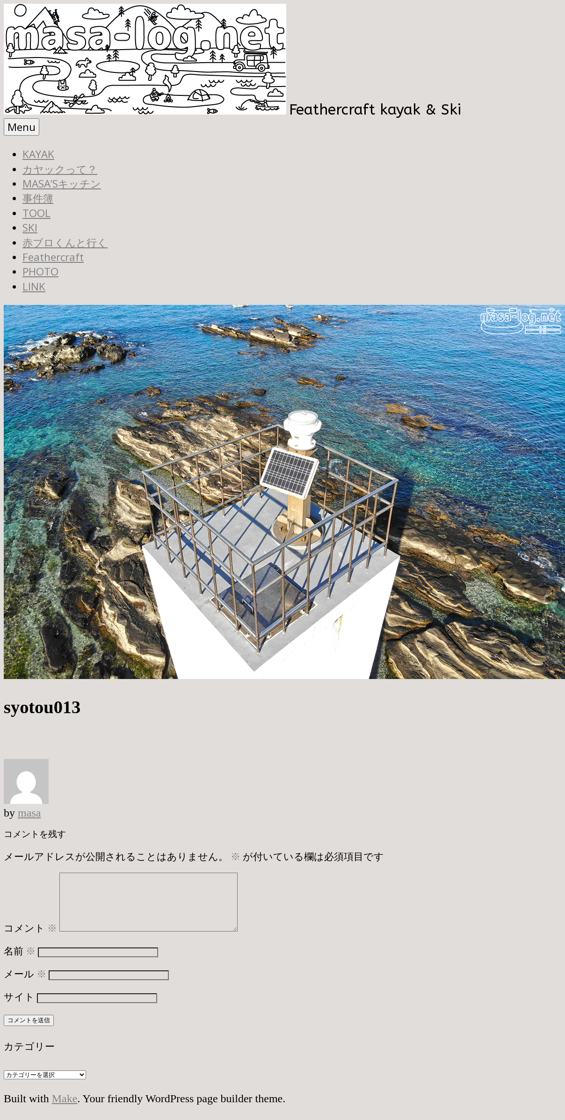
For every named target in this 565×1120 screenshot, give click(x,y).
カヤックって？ (59, 169)
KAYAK (38, 154)
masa (29, 813)
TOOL (36, 213)
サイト (19, 1008)
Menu (21, 127)
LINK (33, 286)
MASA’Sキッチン (61, 183)
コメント (30, 939)
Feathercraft (53, 257)
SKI (29, 227)
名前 (20, 962)
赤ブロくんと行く (65, 242)
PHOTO (40, 271)
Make (65, 1110)
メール (25, 985)
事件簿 (37, 198)
